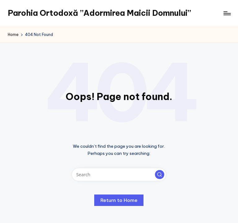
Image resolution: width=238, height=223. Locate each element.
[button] (159, 174)
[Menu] (226, 13)
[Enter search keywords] (119, 174)
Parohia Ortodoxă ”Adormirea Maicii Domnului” (99, 13)
